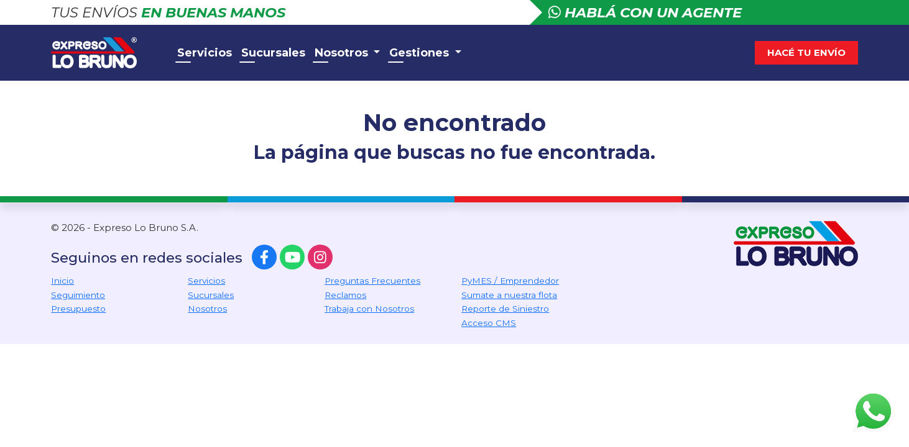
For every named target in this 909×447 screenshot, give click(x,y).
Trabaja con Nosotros (369, 309)
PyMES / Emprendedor (510, 281)
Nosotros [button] (343, 53)
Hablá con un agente (645, 12)
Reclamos (345, 295)
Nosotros (207, 309)
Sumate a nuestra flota (509, 295)
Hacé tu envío (806, 52)
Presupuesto (78, 309)
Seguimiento (78, 295)
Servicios (204, 53)
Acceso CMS (488, 323)
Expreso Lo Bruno (107, 52)
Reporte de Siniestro (505, 309)
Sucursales (273, 53)
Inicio (62, 281)
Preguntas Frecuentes (372, 281)
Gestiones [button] (420, 53)
